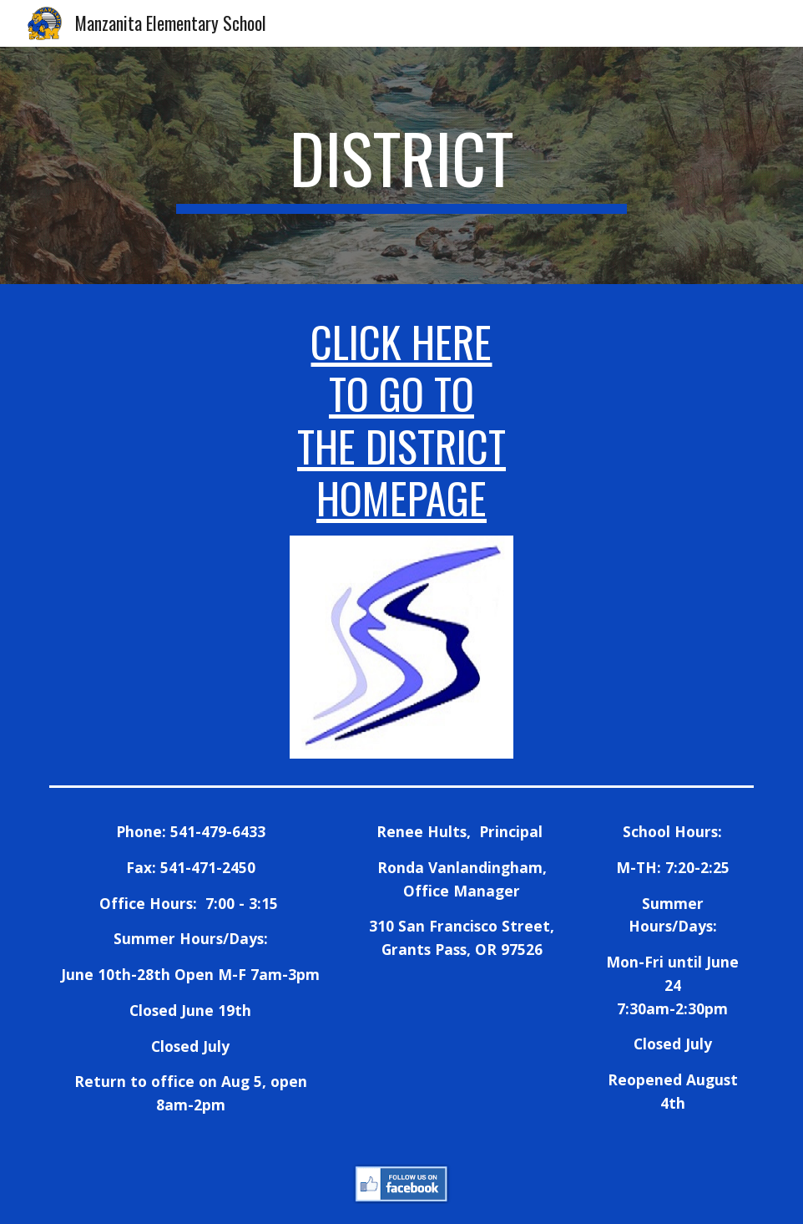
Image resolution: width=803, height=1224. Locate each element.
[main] (401, 165)
